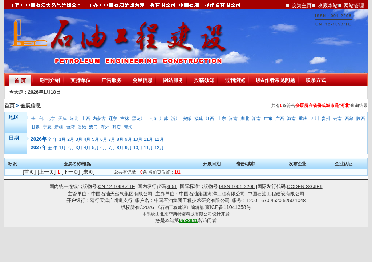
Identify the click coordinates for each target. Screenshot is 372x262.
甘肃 (35, 127)
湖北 (244, 118)
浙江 (175, 118)
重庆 (303, 118)
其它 (116, 127)
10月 (137, 139)
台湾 (70, 127)
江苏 (163, 118)
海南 (291, 118)
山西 (85, 118)
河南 (233, 118)
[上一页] (46, 172)
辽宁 (113, 118)
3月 (79, 139)
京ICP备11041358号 (228, 207)
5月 (95, 139)
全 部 (37, 118)
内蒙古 (99, 118)
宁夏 (47, 127)
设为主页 (301, 5)
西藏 (349, 118)
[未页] (88, 172)
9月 (128, 139)
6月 (103, 139)
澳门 (93, 127)
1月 (62, 139)
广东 (268, 118)
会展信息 (30, 105)
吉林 (124, 118)
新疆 (58, 127)
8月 (120, 139)
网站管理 (354, 5)
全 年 (52, 139)
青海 (128, 127)
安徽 (187, 118)
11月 (148, 139)
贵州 (326, 118)
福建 (198, 118)
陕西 (360, 118)
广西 (279, 118)
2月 (70, 139)
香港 (82, 127)
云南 (337, 118)
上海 (152, 118)
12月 (158, 139)
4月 (87, 139)
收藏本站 (328, 5)
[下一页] (71, 172)
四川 (314, 118)
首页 (9, 105)
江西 (210, 118)
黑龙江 (138, 118)
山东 (221, 118)
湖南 (256, 118)
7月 (112, 139)
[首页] (29, 172)
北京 (50, 118)
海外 (105, 127)
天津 (62, 118)
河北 (74, 118)
